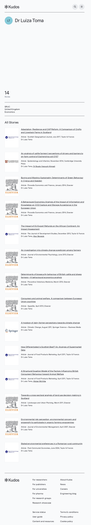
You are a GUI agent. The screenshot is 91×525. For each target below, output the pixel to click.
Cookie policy (66, 521)
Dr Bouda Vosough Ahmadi (44, 166)
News (62, 484)
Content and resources (43, 521)
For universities (39, 489)
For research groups (41, 498)
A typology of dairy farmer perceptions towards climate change (50, 323)
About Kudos (66, 479)
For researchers (39, 479)
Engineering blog (68, 493)
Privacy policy (66, 516)
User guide (37, 516)
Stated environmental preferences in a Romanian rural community (52, 443)
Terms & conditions (69, 512)
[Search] (75, 7)
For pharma (37, 493)
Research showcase (41, 503)
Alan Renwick (38, 236)
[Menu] (81, 7)
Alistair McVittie (39, 381)
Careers (64, 489)
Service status (39, 512)
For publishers (39, 484)
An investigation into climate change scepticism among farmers (51, 250)
